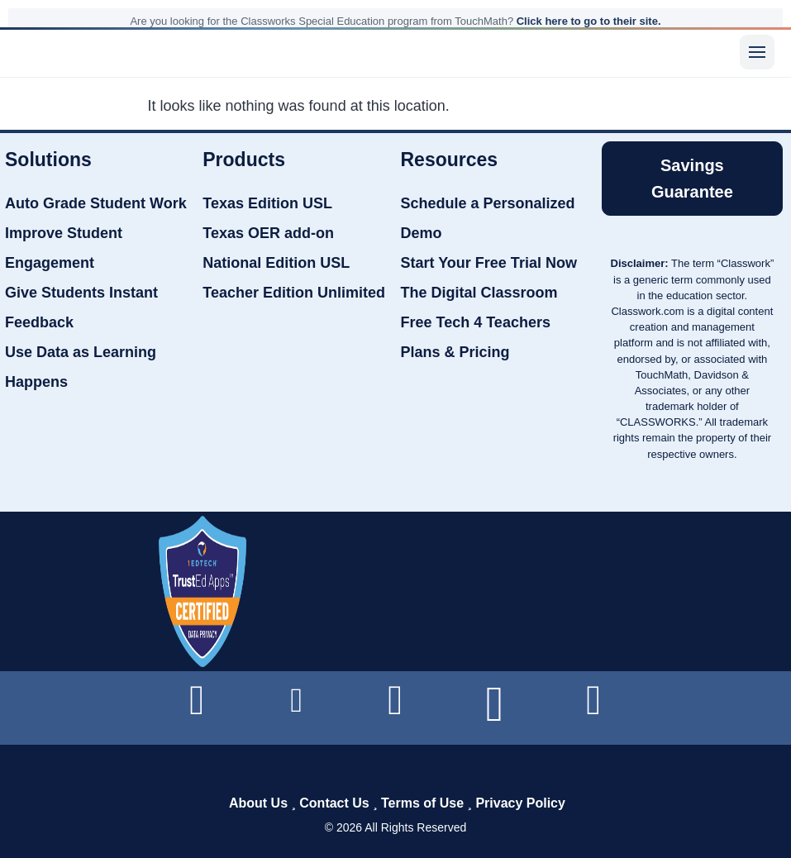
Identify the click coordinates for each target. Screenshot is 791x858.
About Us (258, 803)
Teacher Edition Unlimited (294, 292)
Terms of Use (422, 803)
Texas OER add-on (268, 233)
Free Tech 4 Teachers (475, 322)
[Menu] (757, 52)
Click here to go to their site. (589, 21)
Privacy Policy (520, 803)
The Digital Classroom (479, 292)
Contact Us (334, 803)
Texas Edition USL (267, 203)
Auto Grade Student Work (96, 203)
